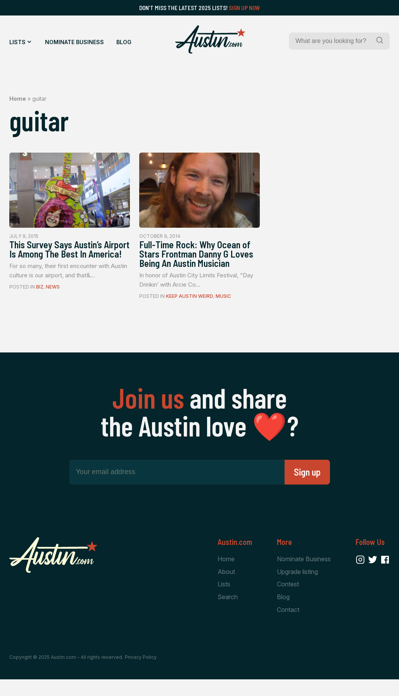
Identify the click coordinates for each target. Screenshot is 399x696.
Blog (123, 42)
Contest (288, 600)
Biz (39, 300)
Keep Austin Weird (189, 311)
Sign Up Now (244, 7)
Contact (288, 626)
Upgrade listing (297, 587)
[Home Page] (210, 39)
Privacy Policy (141, 674)
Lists (17, 42)
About (226, 587)
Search (228, 613)
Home (17, 98)
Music (223, 311)
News (53, 300)
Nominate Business (74, 42)
